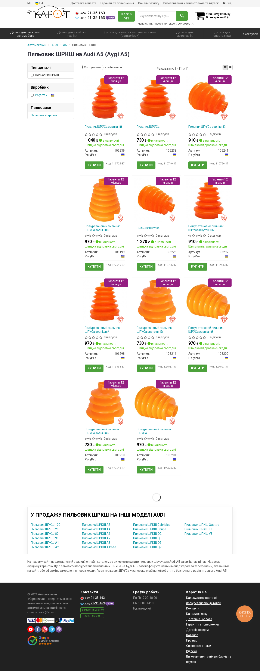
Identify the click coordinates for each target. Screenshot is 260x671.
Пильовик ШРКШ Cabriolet (151, 524)
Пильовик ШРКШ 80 (45, 533)
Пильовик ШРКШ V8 (199, 533)
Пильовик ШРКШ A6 (96, 533)
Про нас (191, 640)
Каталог (192, 635)
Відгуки (191, 651)
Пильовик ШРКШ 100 (45, 524)
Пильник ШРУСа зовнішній (103, 126)
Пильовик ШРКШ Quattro (202, 524)
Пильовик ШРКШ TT (199, 529)
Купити (94, 165)
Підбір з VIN (126, 16)
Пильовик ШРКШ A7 (96, 538)
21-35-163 (90, 13)
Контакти (192, 608)
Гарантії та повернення (202, 624)
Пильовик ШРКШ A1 (45, 542)
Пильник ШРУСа (148, 126)
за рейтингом (112, 67)
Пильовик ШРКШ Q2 (147, 533)
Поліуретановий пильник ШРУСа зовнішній (102, 228)
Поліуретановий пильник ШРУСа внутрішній (205, 228)
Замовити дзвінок (93, 609)
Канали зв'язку (148, 3)
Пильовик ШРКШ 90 (45, 538)
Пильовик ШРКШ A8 (96, 542)
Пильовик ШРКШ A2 (45, 547)
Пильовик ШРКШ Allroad (99, 547)
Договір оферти (197, 629)
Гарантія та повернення (117, 3)
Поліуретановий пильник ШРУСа (154, 431)
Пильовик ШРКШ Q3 (147, 538)
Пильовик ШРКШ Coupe (149, 529)
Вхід (227, 3)
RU (29, 3)
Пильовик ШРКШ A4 (96, 529)
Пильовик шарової (44, 115)
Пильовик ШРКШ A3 (96, 524)
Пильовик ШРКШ (45, 75)
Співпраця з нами (198, 646)
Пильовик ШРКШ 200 (45, 529)
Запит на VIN (92, 615)
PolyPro (45, 95)
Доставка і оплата (83, 3)
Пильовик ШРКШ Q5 (147, 542)
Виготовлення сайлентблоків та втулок (191, 3)
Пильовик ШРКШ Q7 (147, 547)
